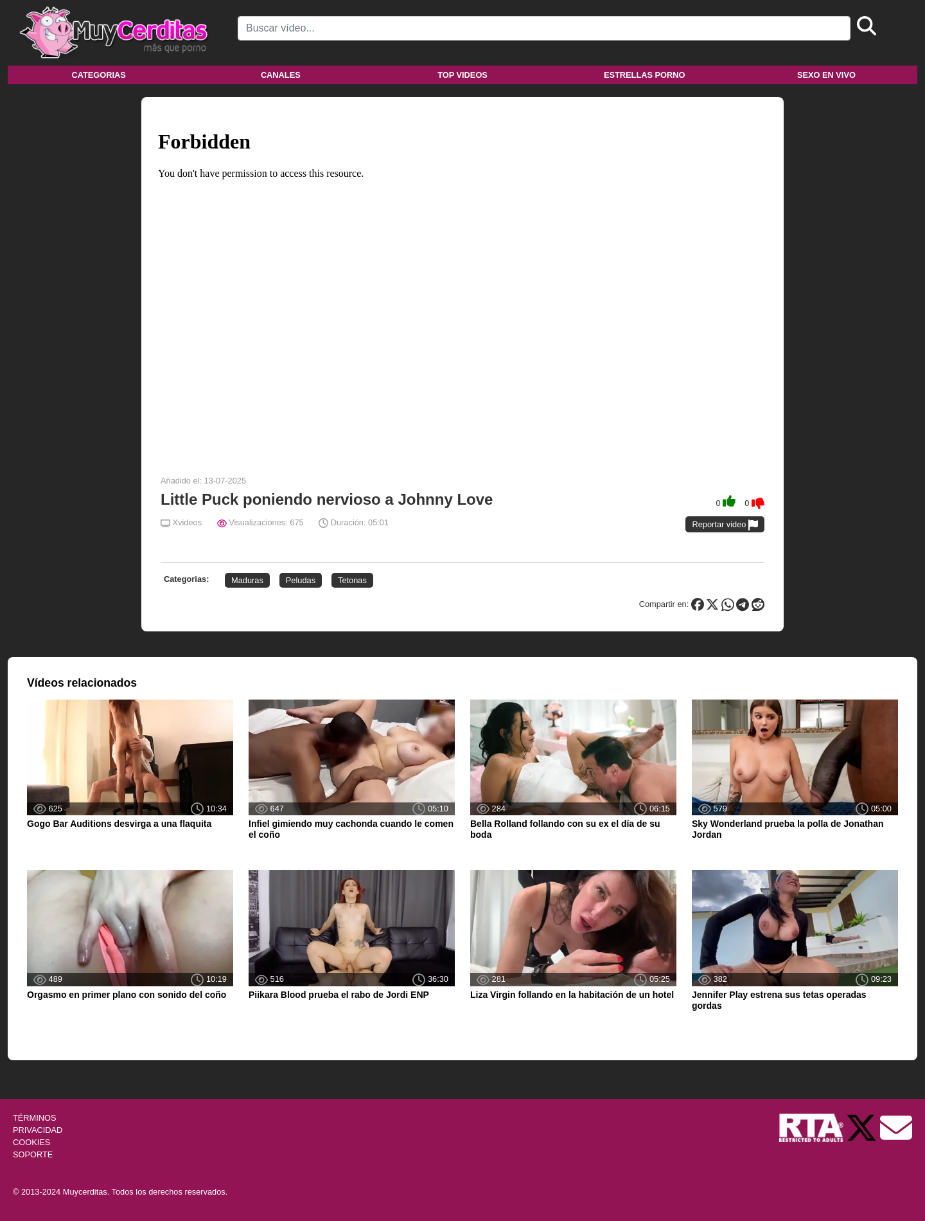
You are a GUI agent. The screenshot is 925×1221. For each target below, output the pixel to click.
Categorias (98, 75)
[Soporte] (896, 1127)
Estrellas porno (644, 75)
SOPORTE (33, 1154)
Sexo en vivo (826, 75)
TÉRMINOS (35, 1118)
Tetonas (352, 580)
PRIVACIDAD (37, 1130)
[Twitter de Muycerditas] (862, 1127)
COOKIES (31, 1142)
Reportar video (725, 525)
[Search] (544, 28)
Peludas (300, 580)
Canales (281, 75)
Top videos (462, 75)
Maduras (247, 580)
